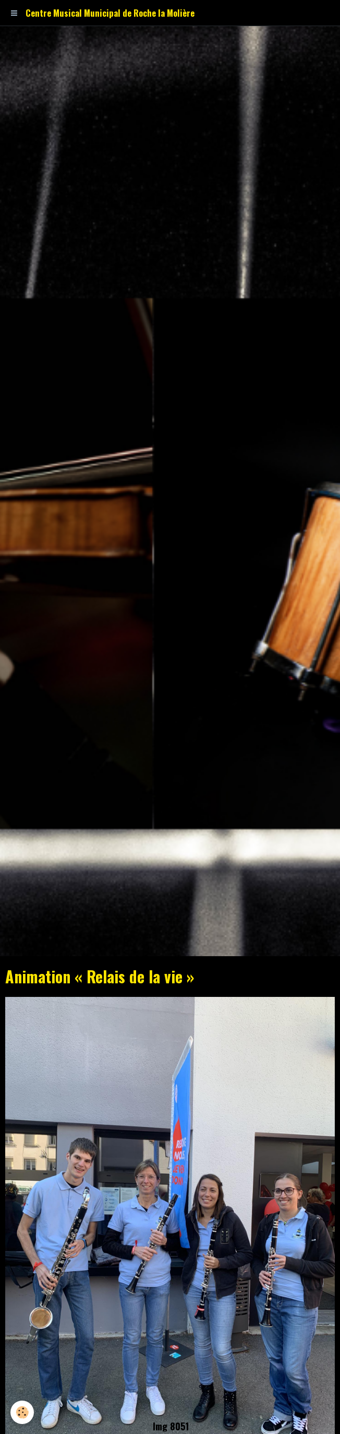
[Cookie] (22, 1412)
